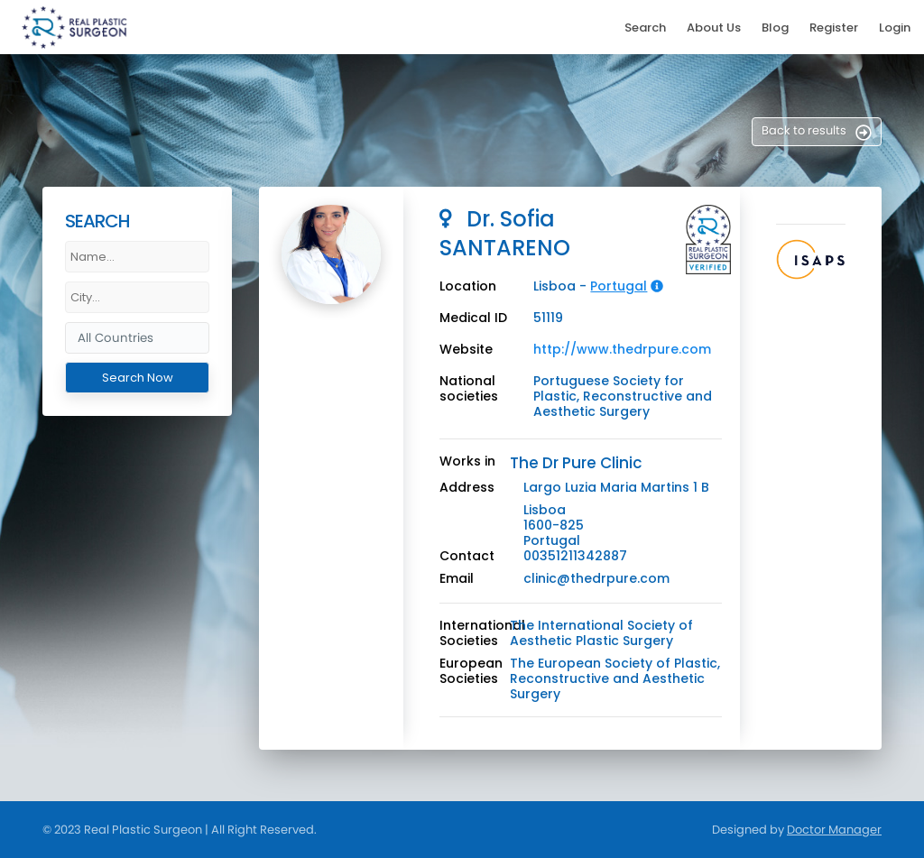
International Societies (482, 633)
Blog (775, 27)
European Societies (471, 671)
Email (456, 578)
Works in (467, 461)
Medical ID (473, 318)
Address (466, 487)
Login (894, 27)
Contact (466, 556)
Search (645, 27)
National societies (468, 389)
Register (833, 27)
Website (466, 349)
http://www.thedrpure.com (622, 349)
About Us (714, 27)
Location (467, 286)
